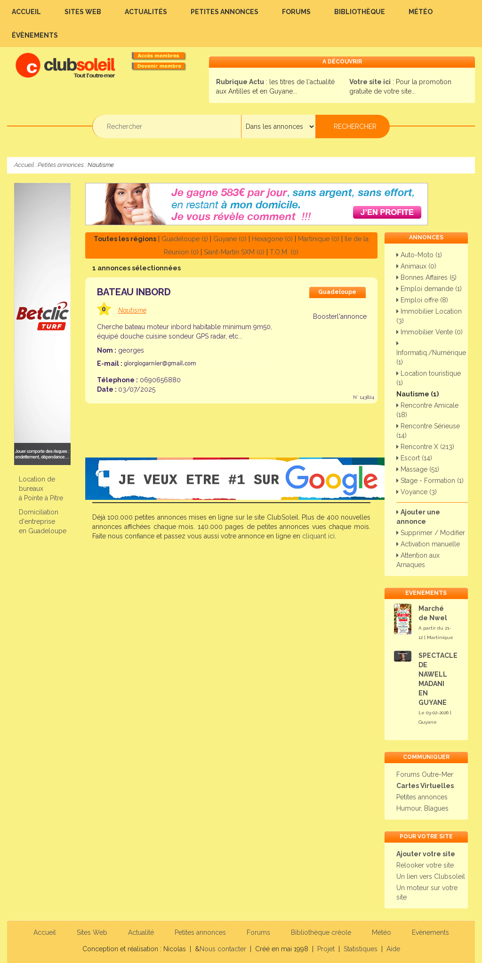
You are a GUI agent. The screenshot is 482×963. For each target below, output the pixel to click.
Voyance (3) (416, 492)
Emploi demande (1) (429, 288)
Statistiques (361, 949)
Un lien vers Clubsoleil (430, 876)
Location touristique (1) (428, 378)
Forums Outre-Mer (424, 774)
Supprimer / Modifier (430, 533)
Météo (421, 12)
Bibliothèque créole (321, 932)
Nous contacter (223, 949)
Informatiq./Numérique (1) (431, 353)
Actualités (146, 12)
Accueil (26, 12)
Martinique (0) (318, 239)
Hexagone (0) (272, 239)
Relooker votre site (425, 865)
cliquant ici (318, 536)
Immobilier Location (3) (429, 316)
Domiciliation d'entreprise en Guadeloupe (42, 521)
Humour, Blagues (422, 808)
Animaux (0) (416, 266)
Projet (326, 949)
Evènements (430, 932)
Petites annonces (224, 12)
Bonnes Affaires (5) (426, 277)
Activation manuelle (428, 544)
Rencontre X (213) (425, 446)
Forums (296, 12)
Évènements (35, 35)
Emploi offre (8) (422, 300)
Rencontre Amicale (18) (427, 410)
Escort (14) (414, 458)
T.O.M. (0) (284, 252)
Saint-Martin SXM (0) (234, 252)
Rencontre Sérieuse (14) (428, 430)
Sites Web (82, 12)
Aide (393, 949)
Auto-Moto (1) (419, 255)
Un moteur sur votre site (427, 892)
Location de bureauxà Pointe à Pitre (41, 488)
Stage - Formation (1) (430, 480)
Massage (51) (417, 469)
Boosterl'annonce (339, 316)
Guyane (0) (230, 239)
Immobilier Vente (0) (429, 332)
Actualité (141, 932)
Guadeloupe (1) (184, 239)
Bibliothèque (359, 12)
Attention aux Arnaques (418, 560)
